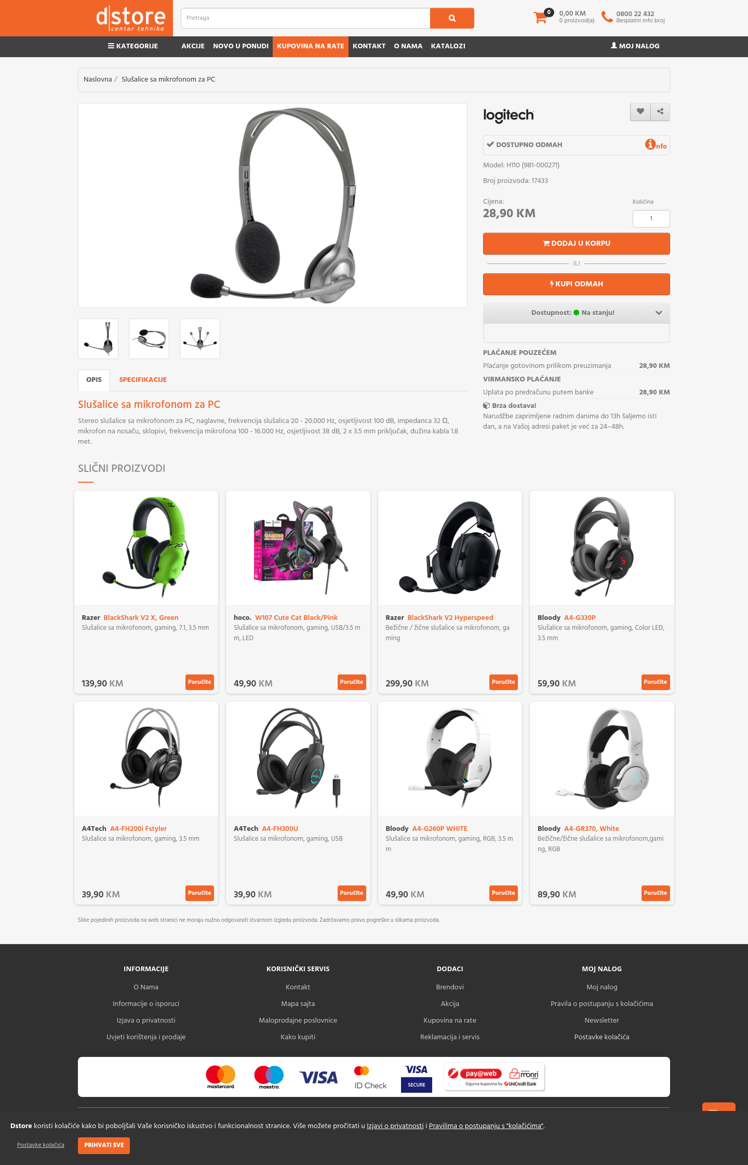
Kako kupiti (297, 1037)
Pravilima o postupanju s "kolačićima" (486, 1126)
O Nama (145, 988)
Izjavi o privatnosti (395, 1126)
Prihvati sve (104, 1145)
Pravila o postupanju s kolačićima (602, 1004)
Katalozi (448, 46)
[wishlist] (640, 112)
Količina (643, 202)
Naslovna (98, 80)
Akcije (193, 46)
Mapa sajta (298, 1004)
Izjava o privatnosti (146, 1021)
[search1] (452, 18)
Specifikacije (143, 380)
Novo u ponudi (241, 46)
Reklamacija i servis (449, 1037)
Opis (94, 380)
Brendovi (450, 988)
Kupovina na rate (310, 46)
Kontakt (369, 46)
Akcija (449, 1004)
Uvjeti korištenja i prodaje (146, 1037)
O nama (408, 46)
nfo (656, 147)
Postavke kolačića (40, 1145)
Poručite (199, 682)
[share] (660, 112)
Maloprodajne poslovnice (298, 1021)
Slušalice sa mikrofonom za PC (168, 80)
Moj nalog (635, 46)
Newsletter (602, 1021)
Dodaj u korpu (577, 243)
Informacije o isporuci (146, 1004)
